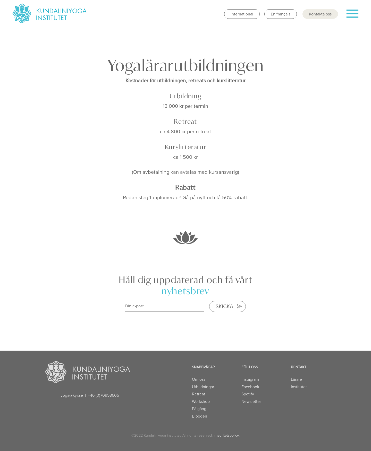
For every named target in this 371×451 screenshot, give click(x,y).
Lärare (296, 379)
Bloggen (199, 416)
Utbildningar (203, 387)
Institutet (299, 387)
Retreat (198, 394)
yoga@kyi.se (72, 395)
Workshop (201, 401)
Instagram (250, 379)
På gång (199, 409)
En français (280, 14)
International (242, 14)
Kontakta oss (320, 14)
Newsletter (251, 401)
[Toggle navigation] (352, 15)
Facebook (250, 387)
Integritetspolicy (226, 435)
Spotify (247, 394)
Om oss (198, 379)
